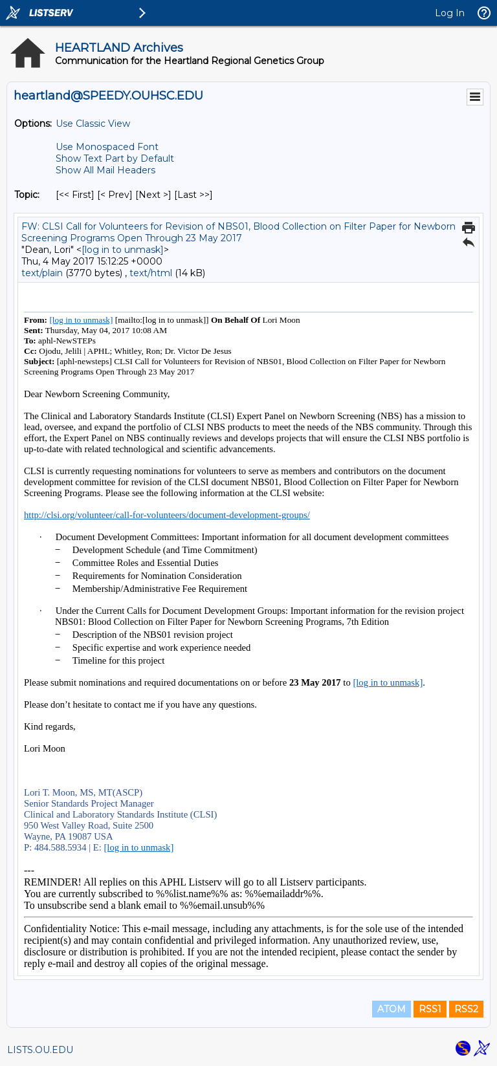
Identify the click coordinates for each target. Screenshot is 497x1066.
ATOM (391, 1009)
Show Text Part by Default (115, 158)
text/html (150, 273)
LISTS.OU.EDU (40, 1050)
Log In (450, 13)
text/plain (42, 273)
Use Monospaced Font (107, 147)
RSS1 (430, 1009)
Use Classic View (93, 123)
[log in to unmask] (123, 250)
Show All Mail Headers (105, 170)
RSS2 (466, 1009)
